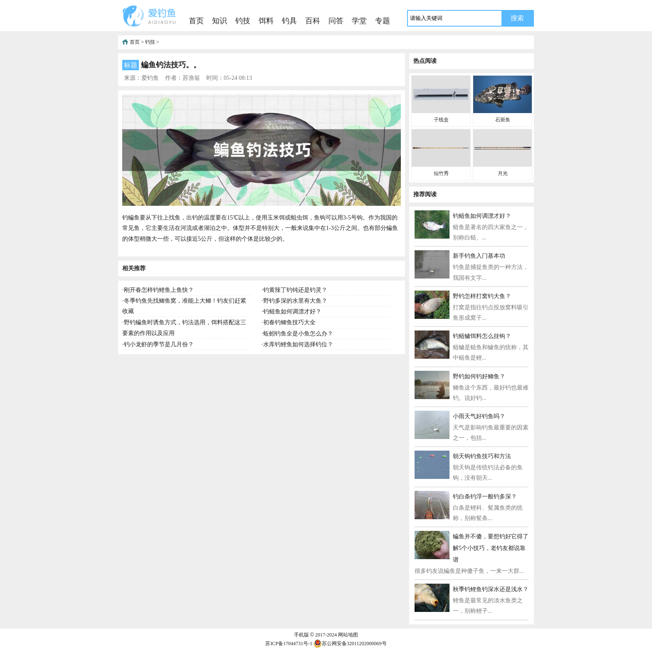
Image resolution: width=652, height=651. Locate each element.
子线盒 (441, 120)
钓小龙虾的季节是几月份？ (159, 344)
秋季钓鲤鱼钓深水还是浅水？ (491, 589)
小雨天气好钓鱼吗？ (479, 416)
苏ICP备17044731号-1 (288, 643)
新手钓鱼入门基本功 (479, 256)
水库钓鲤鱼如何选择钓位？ (298, 344)
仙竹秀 (441, 173)
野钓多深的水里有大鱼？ (295, 301)
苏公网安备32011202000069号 (350, 643)
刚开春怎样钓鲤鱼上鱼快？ (159, 290)
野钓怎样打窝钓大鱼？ (482, 296)
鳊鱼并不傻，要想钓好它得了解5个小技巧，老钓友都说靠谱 (491, 548)
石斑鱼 (502, 120)
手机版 (301, 635)
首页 (196, 21)
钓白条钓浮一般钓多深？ (485, 496)
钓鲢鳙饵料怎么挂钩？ (482, 336)
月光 (503, 173)
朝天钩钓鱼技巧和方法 (482, 456)
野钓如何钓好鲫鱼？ (479, 376)
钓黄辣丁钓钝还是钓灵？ (295, 290)
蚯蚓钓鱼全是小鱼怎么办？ (298, 333)
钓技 (242, 21)
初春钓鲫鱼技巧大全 (289, 322)
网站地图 (348, 635)
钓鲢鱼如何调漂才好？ (292, 311)
